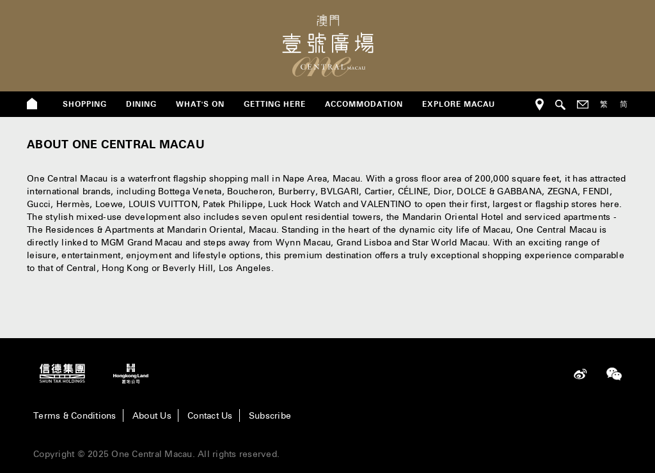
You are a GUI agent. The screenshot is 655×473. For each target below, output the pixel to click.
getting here (275, 104)
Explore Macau (458, 104)
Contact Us (210, 415)
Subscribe (270, 415)
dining (141, 104)
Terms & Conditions (74, 415)
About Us (151, 415)
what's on (200, 104)
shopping (85, 104)
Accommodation (364, 104)
